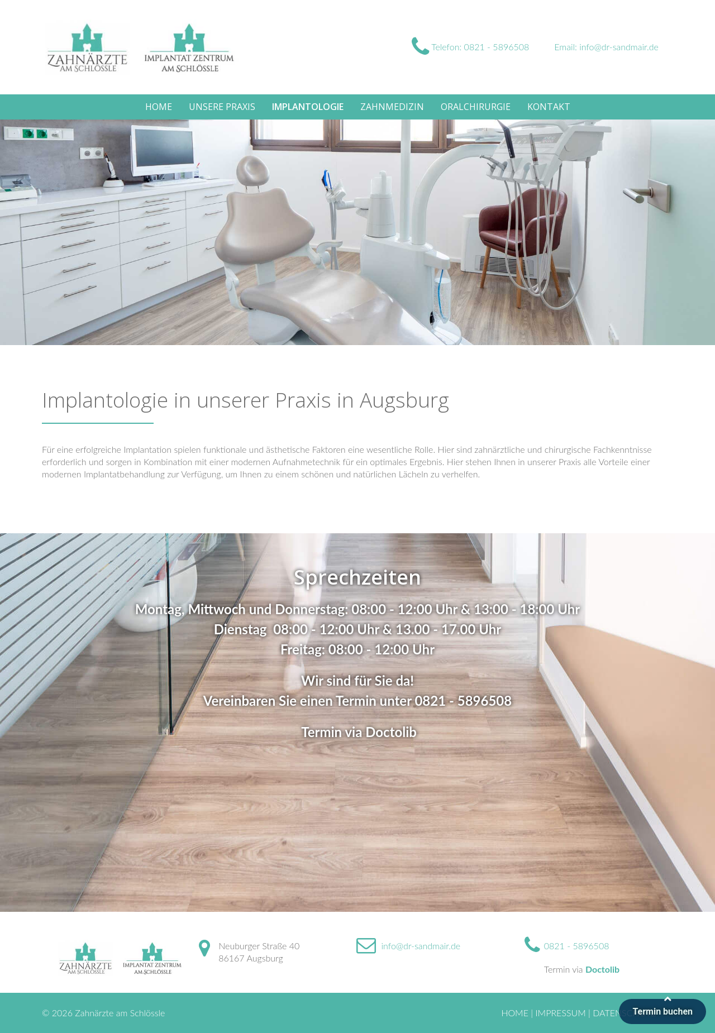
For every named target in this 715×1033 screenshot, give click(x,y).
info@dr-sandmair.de (421, 945)
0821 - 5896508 (463, 700)
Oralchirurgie (476, 107)
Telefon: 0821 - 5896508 (470, 46)
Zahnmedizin (392, 107)
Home (158, 107)
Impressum (560, 1012)
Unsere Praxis (222, 107)
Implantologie (308, 107)
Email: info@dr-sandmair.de (606, 46)
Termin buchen (662, 1011)
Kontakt (548, 107)
